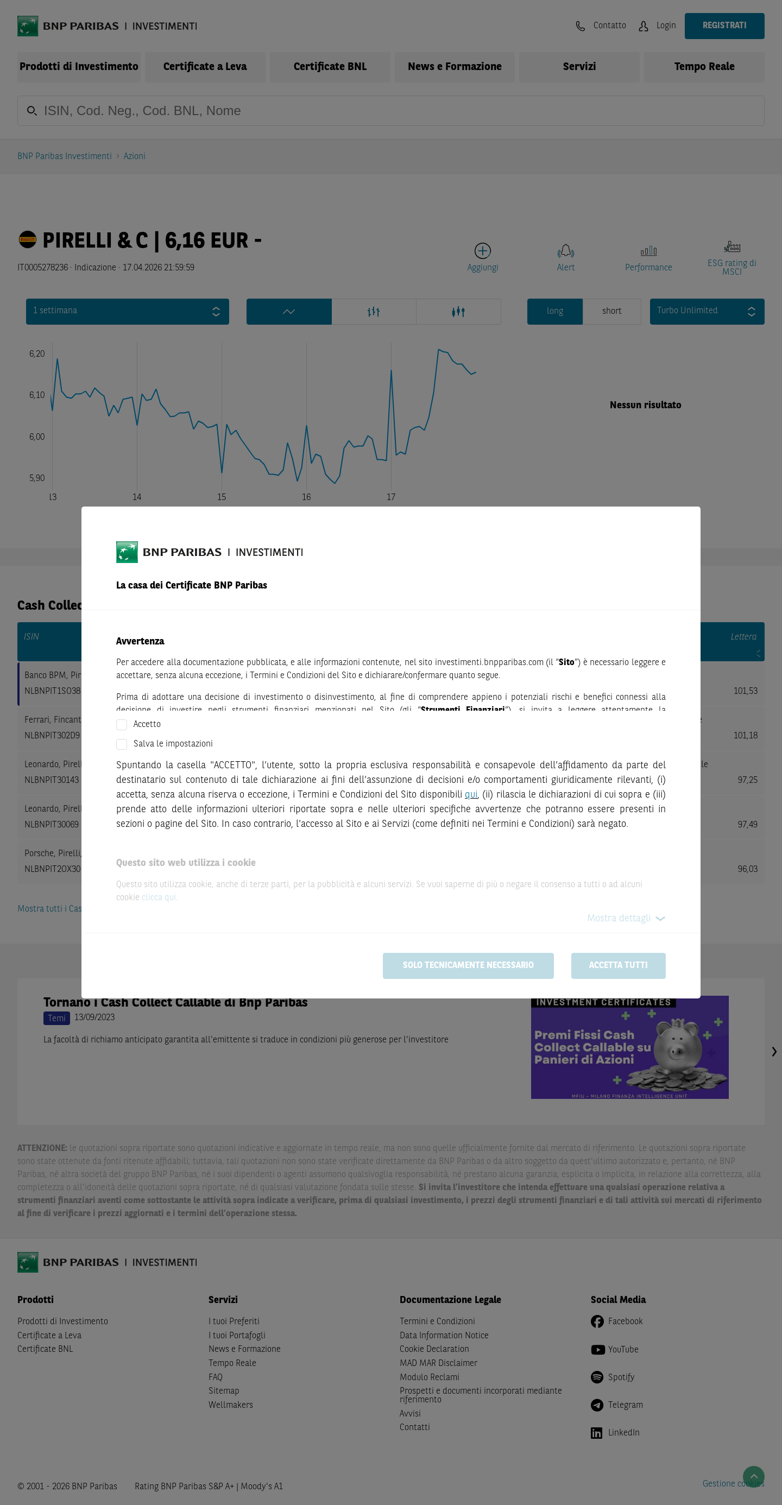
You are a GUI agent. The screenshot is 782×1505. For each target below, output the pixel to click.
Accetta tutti (618, 966)
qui (471, 795)
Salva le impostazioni (173, 744)
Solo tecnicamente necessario (468, 966)
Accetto (147, 724)
